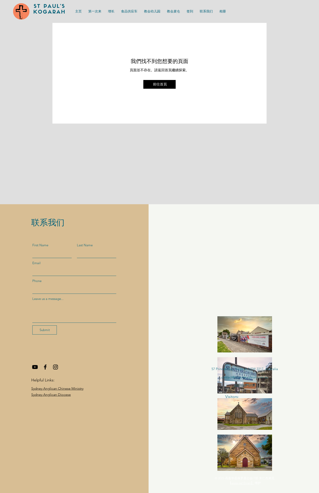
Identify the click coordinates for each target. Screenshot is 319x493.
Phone (37, 281)
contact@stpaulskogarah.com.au (244, 377)
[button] (129, 11)
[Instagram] (55, 367)
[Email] (73, 271)
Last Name (85, 245)
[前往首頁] (159, 84)
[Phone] (73, 289)
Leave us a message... (48, 299)
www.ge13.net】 (242, 483)
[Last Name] (95, 253)
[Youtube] (35, 367)
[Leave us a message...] (74, 312)
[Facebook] (45, 367)
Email (36, 263)
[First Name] (50, 253)
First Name (40, 245)
